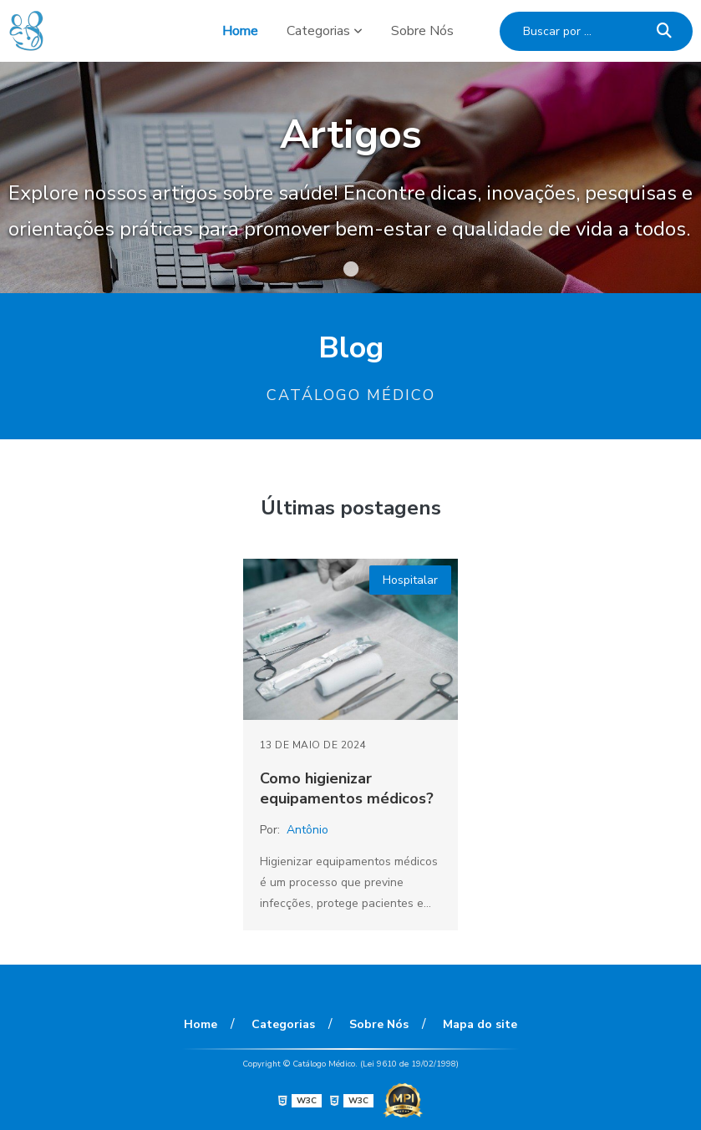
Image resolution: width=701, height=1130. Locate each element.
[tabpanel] (350, 177)
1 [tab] (351, 272)
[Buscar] (664, 31)
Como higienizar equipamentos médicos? (347, 788)
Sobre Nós (422, 31)
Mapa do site (480, 1024)
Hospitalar (410, 580)
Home (240, 31)
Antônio (307, 830)
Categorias (318, 31)
